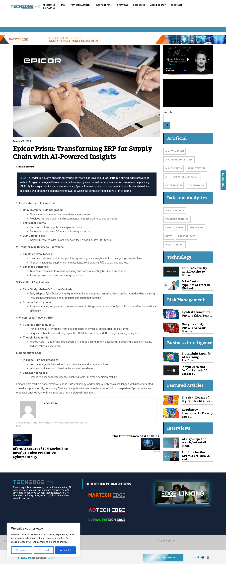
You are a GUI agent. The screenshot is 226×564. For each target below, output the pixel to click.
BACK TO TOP (166, 541)
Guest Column (174, 227)
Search (167, 112)
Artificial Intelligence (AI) (75, 423)
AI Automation (22, 423)
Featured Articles (176, 219)
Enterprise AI (173, 185)
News (18, 426)
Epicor (24, 178)
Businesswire (26, 166)
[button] (188, 59)
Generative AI (196, 185)
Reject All (44, 550)
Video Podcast (174, 244)
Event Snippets (174, 210)
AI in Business (173, 168)
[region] (43, 540)
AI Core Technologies (40, 423)
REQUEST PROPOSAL (163, 556)
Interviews (196, 227)
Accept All (65, 550)
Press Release (186, 236)
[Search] (166, 125)
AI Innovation (57, 423)
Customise (21, 550)
